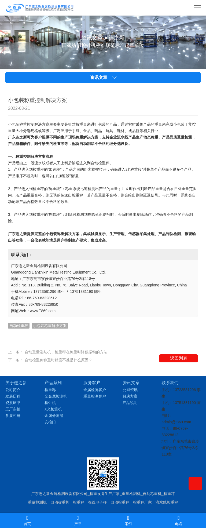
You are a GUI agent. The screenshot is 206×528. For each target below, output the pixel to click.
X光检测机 (53, 409)
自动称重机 (59, 502)
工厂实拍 (12, 409)
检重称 (50, 390)
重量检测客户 (94, 396)
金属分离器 (54, 415)
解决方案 (130, 396)
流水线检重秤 (167, 502)
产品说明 (130, 402)
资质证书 (12, 402)
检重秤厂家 (142, 502)
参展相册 (12, 415)
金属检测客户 (94, 390)
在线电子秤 (97, 502)
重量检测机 (37, 502)
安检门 (50, 422)
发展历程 (12, 396)
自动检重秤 (120, 502)
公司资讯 (130, 390)
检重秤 (78, 502)
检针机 (50, 402)
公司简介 (12, 390)
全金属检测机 (56, 396)
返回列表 (178, 358)
